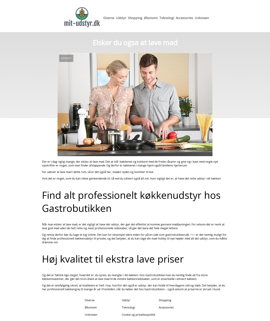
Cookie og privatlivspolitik (138, 315)
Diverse (108, 18)
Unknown (202, 18)
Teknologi (166, 18)
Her (192, 235)
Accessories (184, 18)
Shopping (135, 18)
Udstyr (121, 18)
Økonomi (151, 18)
